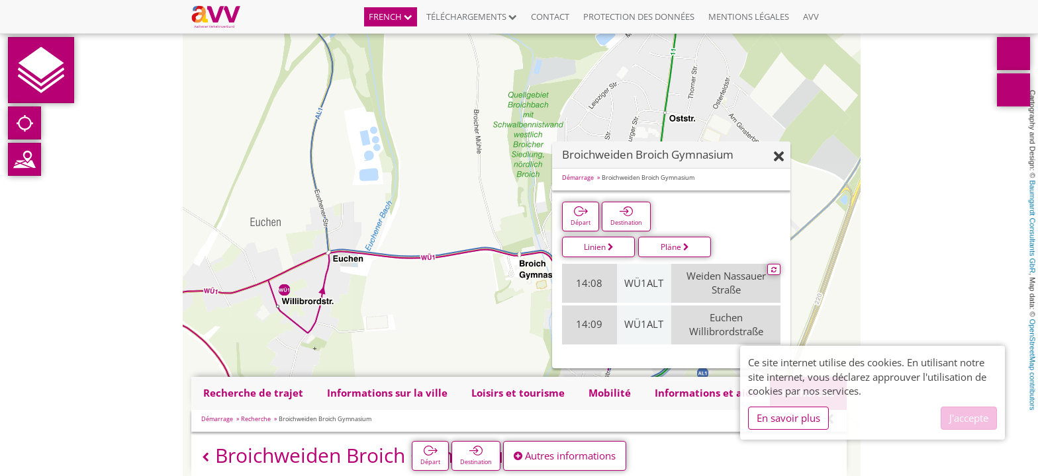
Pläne (675, 247)
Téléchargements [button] (471, 16)
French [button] (390, 16)
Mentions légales (748, 16)
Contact (550, 16)
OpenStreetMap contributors (1033, 364)
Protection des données (638, 16)
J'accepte (968, 417)
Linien (599, 247)
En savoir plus (788, 417)
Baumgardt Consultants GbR (1033, 227)
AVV (811, 16)
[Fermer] (779, 157)
